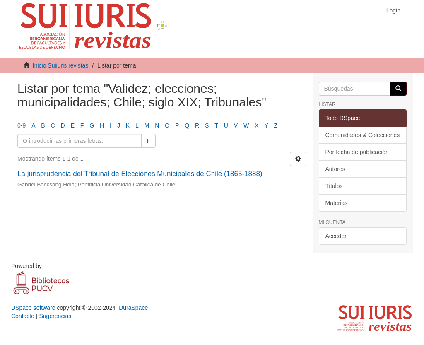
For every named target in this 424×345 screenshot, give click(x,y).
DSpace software (33, 307)
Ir (148, 141)
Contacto (22, 316)
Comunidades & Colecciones (362, 135)
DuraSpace (133, 307)
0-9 (21, 125)
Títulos (334, 186)
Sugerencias (55, 316)
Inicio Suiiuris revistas (61, 65)
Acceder (336, 236)
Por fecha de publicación (357, 152)
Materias (336, 203)
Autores (335, 169)
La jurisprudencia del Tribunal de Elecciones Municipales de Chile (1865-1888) (140, 174)
